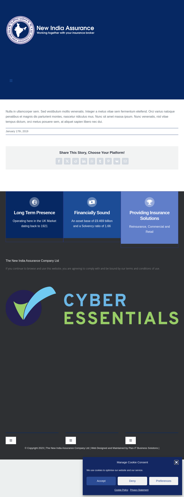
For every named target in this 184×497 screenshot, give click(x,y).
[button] (176, 462)
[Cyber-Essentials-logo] (92, 274)
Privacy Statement (139, 490)
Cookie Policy (121, 490)
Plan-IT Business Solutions (143, 448)
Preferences (163, 480)
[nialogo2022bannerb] (50, 14)
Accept (101, 480)
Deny (132, 480)
